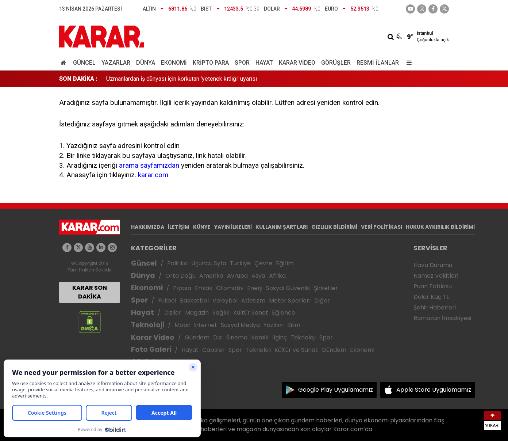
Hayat (264, 62)
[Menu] (407, 62)
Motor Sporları (290, 300)
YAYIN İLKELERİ (233, 227)
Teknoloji (147, 325)
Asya (258, 275)
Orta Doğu (180, 275)
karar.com (153, 175)
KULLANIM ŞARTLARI (281, 227)
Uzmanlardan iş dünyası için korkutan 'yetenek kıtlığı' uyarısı (181, 78)
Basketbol (194, 300)
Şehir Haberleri (434, 307)
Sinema (236, 337)
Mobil (182, 325)
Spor (242, 62)
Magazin (197, 312)
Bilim (293, 325)
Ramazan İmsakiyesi (442, 318)
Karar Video (297, 62)
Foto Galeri (151, 349)
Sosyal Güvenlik (288, 288)
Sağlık (221, 312)
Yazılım (273, 325)
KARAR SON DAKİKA (89, 292)
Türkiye (240, 263)
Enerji (254, 288)
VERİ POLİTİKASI (381, 227)
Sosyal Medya (240, 325)
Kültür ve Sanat (296, 350)
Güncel (84, 62)
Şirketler (326, 288)
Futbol (167, 300)
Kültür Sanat (250, 312)
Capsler (213, 350)
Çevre (263, 263)
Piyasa (182, 288)
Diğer (322, 300)
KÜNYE (202, 227)
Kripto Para (211, 62)
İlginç (279, 337)
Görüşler (336, 62)
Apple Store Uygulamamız (433, 389)
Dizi (218, 337)
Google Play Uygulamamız (335, 389)
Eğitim (285, 263)
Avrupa (237, 275)
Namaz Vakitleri (435, 275)
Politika (177, 263)
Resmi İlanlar (378, 62)
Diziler (172, 312)
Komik (260, 337)
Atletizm (253, 300)
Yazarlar (115, 62)
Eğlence (283, 312)
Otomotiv (229, 288)
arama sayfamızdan (149, 165)
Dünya (145, 62)
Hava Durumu (432, 265)
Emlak (203, 288)
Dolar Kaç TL (431, 297)
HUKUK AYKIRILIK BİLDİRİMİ (440, 227)
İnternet (205, 325)
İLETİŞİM (178, 227)
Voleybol (225, 300)
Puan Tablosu (432, 286)
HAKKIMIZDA (147, 227)
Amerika (211, 275)
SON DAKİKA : (78, 78)
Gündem (197, 337)
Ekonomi (174, 62)
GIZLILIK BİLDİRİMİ (334, 227)
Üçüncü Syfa (208, 263)
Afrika (277, 275)
